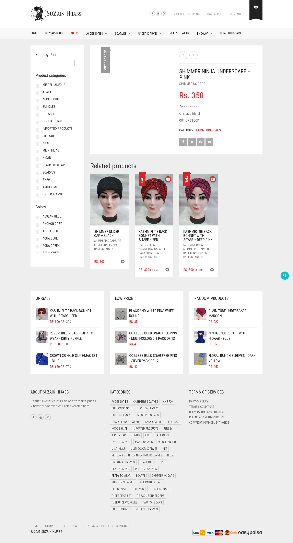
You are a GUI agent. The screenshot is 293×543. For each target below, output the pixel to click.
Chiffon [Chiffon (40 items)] (168, 401)
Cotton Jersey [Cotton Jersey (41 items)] (148, 408)
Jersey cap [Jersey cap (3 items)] (119, 435)
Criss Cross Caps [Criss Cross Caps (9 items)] (147, 415)
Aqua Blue (50, 238)
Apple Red (50, 231)
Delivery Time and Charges (206, 412)
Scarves (120, 33)
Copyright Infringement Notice (209, 422)
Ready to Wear (179, 33)
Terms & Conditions (201, 406)
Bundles (49, 107)
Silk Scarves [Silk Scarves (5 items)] (120, 489)
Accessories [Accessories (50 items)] (120, 401)
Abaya (47, 92)
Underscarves (148, 33)
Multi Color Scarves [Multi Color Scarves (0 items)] (143, 448)
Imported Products (58, 129)
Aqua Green (51, 246)
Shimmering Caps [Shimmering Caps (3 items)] (163, 475)
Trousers (50, 187)
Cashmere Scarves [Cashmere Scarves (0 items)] (145, 401)
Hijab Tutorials (230, 33)
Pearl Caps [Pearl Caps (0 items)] (147, 462)
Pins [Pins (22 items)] (162, 462)
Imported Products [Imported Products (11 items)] (146, 428)
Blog (63, 526)
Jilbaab (48, 136)
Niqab (47, 158)
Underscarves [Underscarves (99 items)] (121, 509)
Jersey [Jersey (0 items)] (168, 428)
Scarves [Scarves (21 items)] (141, 475)
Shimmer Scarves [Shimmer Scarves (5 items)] (123, 482)
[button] (123, 262)
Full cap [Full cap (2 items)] (173, 421)
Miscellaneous (54, 85)
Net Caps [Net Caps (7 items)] (117, 455)
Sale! (74, 33)
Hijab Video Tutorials (186, 14)
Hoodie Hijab (52, 121)
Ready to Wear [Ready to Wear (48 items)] (121, 475)
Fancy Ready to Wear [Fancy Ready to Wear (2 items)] (125, 421)
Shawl (47, 180)
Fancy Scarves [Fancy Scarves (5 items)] (153, 421)
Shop (49, 526)
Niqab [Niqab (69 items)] (171, 455)
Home (34, 33)
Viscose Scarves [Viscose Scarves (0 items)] (147, 509)
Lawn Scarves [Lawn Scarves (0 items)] (121, 442)
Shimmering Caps (192, 84)
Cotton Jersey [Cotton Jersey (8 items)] (121, 415)
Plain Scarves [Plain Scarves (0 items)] (121, 468)
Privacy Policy (198, 401)
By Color (202, 33)
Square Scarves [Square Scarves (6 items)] (160, 489)
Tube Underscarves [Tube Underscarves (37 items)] (124, 502)
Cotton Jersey (148, 244)
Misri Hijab (51, 150)
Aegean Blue (52, 216)
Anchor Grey (52, 224)
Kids (46, 143)
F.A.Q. (76, 526)
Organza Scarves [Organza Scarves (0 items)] (123, 462)
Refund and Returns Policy (206, 417)
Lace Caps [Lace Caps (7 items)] (162, 435)
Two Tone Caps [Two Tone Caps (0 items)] (152, 502)
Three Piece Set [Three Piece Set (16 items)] (121, 495)
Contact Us (237, 14)
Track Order (215, 14)
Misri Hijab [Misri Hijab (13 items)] (118, 448)
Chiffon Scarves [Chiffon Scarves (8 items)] (122, 408)
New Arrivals (54, 33)
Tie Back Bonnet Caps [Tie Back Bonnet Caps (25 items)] (150, 495)
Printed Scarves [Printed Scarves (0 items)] (146, 468)
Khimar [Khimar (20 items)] (135, 435)
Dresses (49, 114)
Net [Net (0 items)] (165, 448)
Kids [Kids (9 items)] (148, 435)
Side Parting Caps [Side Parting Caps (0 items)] (150, 482)
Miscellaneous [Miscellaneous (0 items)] (167, 442)
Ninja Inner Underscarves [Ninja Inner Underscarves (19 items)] (145, 455)
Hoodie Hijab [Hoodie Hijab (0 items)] (120, 428)
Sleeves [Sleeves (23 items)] (138, 489)
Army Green (51, 253)
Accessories (94, 33)
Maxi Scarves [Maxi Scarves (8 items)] (144, 442)
